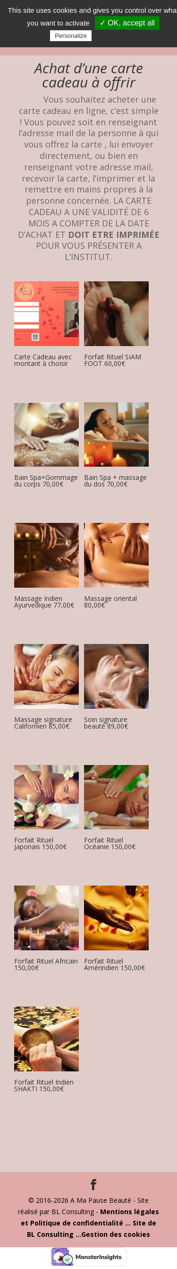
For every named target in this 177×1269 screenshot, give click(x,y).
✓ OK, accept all (127, 23)
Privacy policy (116, 35)
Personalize (71, 35)
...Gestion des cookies (113, 1234)
